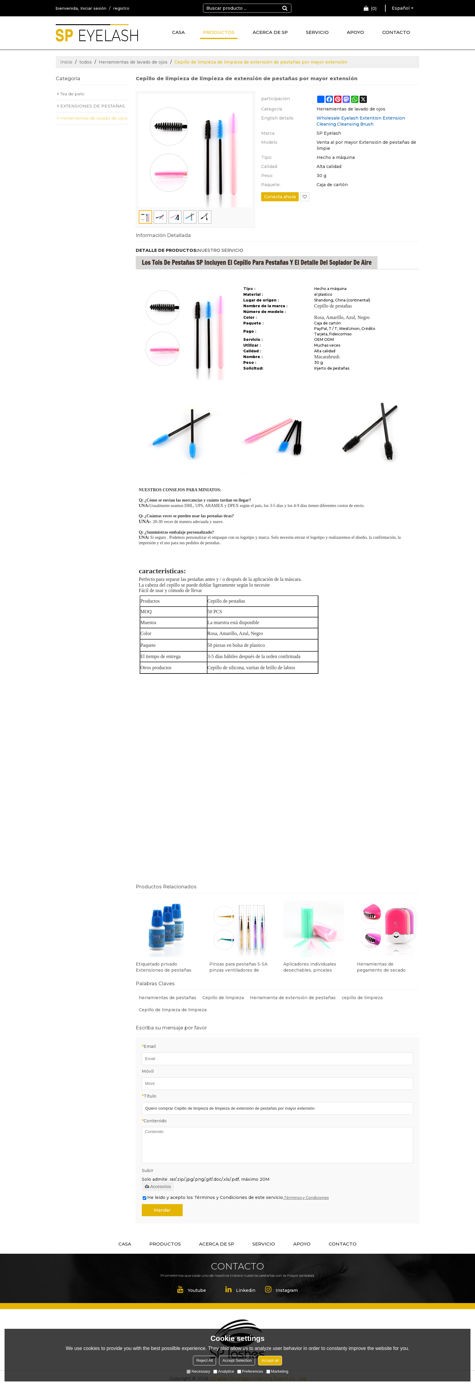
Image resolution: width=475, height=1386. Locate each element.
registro (121, 8)
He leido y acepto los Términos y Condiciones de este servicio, (236, 1197)
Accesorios (158, 1186)
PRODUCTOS (218, 32)
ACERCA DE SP (270, 32)
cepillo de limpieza (362, 997)
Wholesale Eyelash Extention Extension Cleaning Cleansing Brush (361, 121)
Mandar (162, 1210)
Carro (374, 8)
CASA (178, 32)
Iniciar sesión (93, 8)
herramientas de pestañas (167, 997)
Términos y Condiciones (306, 1197)
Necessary (198, 1371)
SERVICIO (317, 32)
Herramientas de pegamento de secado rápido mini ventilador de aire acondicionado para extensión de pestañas (384, 967)
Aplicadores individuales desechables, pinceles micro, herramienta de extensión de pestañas (309, 967)
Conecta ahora (280, 196)
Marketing (277, 1371)
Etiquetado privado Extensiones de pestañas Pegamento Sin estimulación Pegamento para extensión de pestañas (166, 967)
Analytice (223, 1371)
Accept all (269, 1360)
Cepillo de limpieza (223, 997)
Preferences (250, 1371)
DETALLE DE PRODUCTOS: (167, 250)
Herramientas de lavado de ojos (133, 62)
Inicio (66, 62)
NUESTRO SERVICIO (220, 250)
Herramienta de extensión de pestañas (293, 997)
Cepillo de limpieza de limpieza (173, 1009)
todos (85, 62)
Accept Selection (237, 1360)
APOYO (355, 32)
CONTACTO (396, 32)
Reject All (204, 1360)
